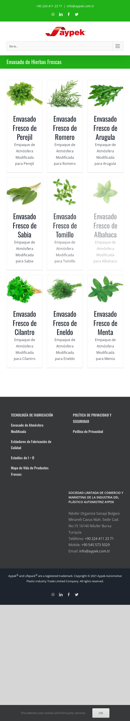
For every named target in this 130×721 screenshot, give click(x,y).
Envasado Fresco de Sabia (28, 224)
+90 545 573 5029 (95, 544)
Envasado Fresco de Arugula (101, 132)
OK (101, 713)
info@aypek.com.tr (80, 6)
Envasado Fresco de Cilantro (25, 325)
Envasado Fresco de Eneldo (66, 325)
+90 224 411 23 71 (99, 538)
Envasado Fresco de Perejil (25, 127)
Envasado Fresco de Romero (66, 127)
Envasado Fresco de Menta (101, 329)
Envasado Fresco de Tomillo (63, 228)
